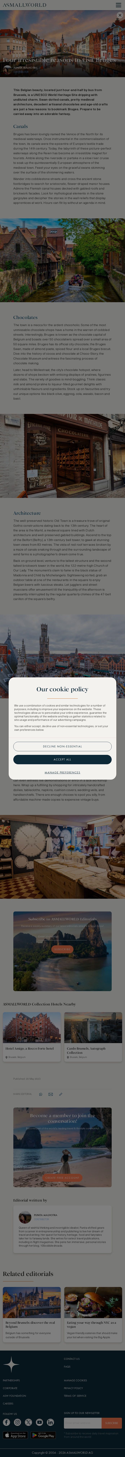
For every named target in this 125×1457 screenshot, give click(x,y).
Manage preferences (62, 772)
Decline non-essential (62, 746)
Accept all (62, 759)
